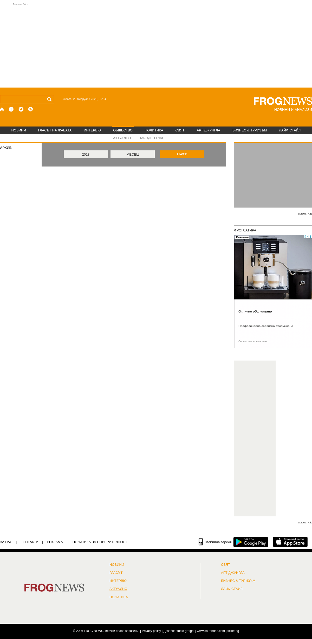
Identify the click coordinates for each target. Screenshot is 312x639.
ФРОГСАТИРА (245, 230)
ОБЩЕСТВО (123, 130)
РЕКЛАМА (55, 542)
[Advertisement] (156, 45)
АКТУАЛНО (122, 138)
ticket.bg (233, 631)
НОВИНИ (18, 130)
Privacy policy (151, 631)
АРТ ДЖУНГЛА (208, 130)
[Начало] (2, 109)
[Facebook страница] (11, 109)
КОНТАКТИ (29, 542)
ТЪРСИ (182, 154)
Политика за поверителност (100, 542)
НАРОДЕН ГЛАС (151, 138)
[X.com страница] (21, 109)
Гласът (115, 573)
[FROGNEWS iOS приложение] (290, 542)
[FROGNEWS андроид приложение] (251, 542)
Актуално (118, 589)
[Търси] (50, 99)
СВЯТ (180, 130)
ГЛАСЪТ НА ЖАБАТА (55, 130)
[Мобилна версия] (215, 542)
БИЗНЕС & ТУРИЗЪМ (249, 130)
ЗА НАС (6, 542)
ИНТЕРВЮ (92, 130)
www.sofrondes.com (211, 631)
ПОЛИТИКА (154, 130)
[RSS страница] (30, 109)
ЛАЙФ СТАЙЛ (290, 130)
